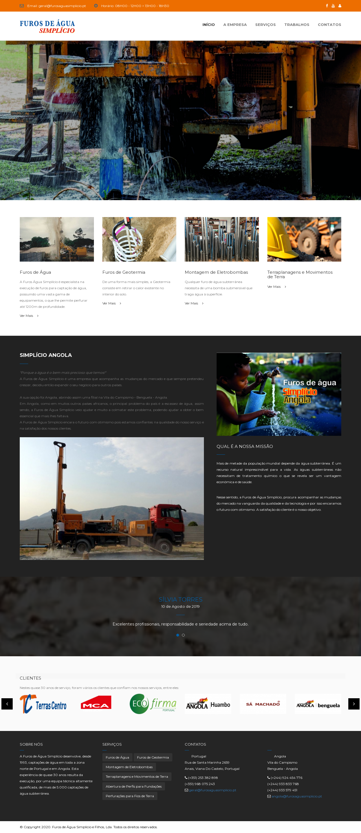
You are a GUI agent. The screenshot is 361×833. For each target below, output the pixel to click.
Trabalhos (296, 24)
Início (208, 24)
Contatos (329, 24)
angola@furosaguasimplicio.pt (297, 796)
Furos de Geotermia (153, 757)
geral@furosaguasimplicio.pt (212, 790)
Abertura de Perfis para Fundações (134, 786)
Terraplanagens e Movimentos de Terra (137, 776)
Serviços (265, 24)
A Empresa (235, 24)
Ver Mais (29, 315)
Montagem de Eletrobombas (129, 767)
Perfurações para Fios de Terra (130, 796)
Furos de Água (117, 757)
